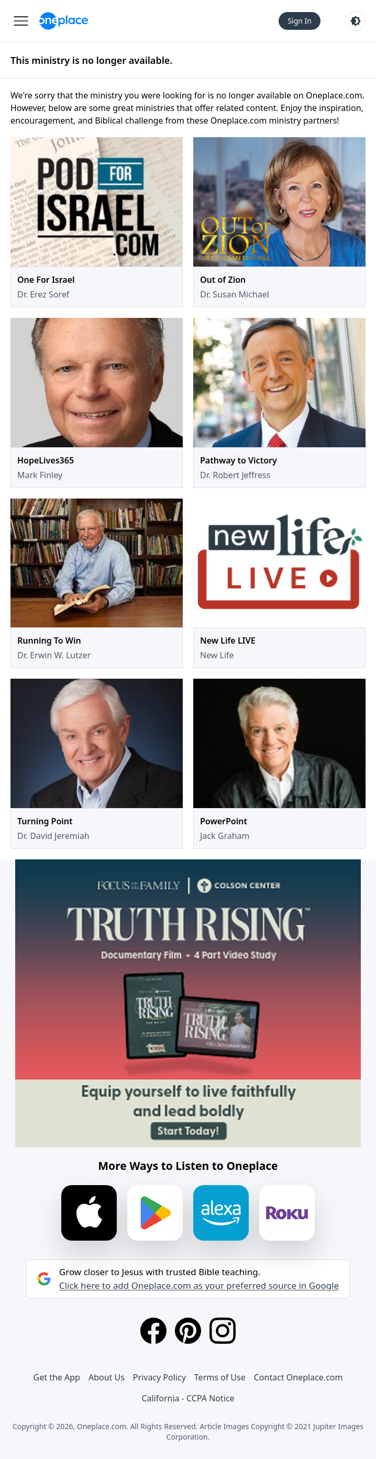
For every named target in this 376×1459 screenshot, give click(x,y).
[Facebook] (153, 1331)
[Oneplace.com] (63, 21)
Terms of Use (220, 1377)
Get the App (57, 1377)
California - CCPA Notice (187, 1398)
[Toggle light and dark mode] (356, 21)
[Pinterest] (188, 1331)
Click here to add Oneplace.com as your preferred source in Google (199, 1285)
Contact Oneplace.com (298, 1377)
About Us (107, 1377)
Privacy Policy (159, 1377)
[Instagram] (222, 1331)
